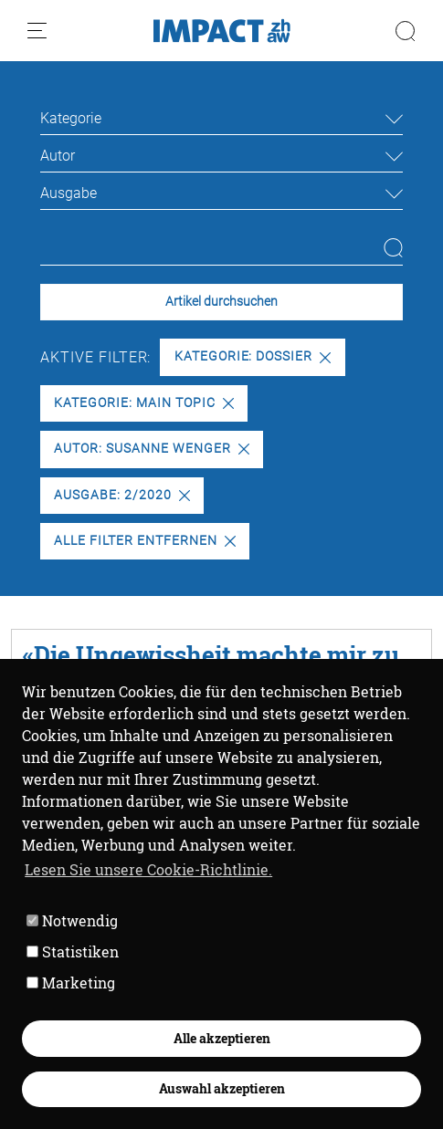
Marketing (70, 982)
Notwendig (72, 920)
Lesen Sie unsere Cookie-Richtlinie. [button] (148, 869)
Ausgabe (68, 193)
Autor (57, 155)
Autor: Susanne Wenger (151, 448)
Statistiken (72, 951)
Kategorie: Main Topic (143, 403)
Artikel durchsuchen (221, 301)
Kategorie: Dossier (252, 356)
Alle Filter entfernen (144, 541)
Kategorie (70, 118)
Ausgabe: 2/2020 (121, 495)
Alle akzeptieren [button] (222, 1038)
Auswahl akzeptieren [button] (222, 1088)
